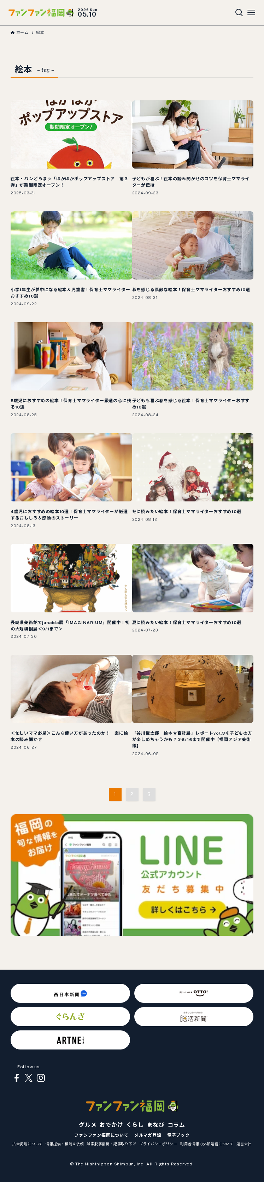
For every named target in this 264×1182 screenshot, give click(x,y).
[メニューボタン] (251, 12)
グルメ (87, 1125)
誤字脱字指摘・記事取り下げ (111, 1144)
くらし (135, 1125)
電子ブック (178, 1135)
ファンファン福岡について (101, 1135)
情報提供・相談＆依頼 (65, 1144)
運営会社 (244, 1144)
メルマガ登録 (148, 1135)
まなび (155, 1125)
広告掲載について (27, 1144)
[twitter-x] (29, 1078)
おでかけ (111, 1125)
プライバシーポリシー (158, 1144)
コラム (176, 1125)
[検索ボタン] (239, 12)
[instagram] (41, 1078)
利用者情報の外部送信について (207, 1144)
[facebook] (17, 1078)
